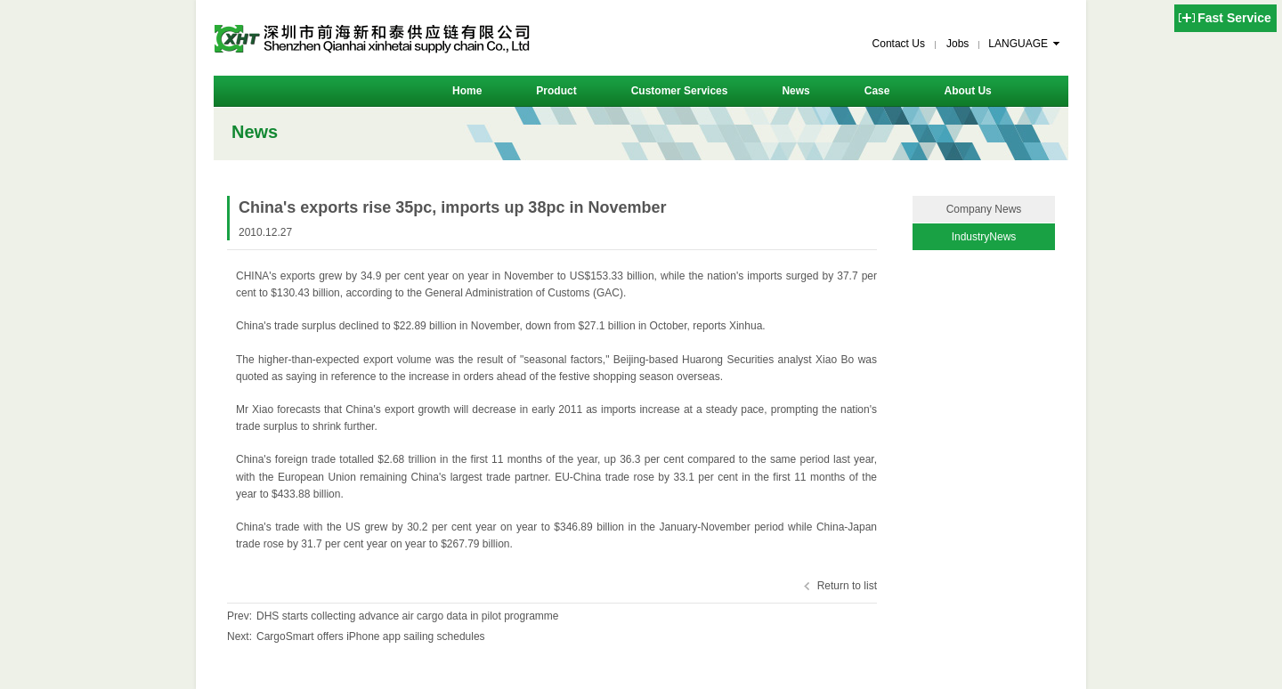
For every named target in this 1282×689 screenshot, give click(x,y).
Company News (984, 209)
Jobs (957, 43)
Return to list (847, 586)
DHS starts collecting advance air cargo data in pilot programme (407, 616)
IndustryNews (984, 237)
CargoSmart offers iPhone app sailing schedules (370, 636)
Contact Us (898, 43)
